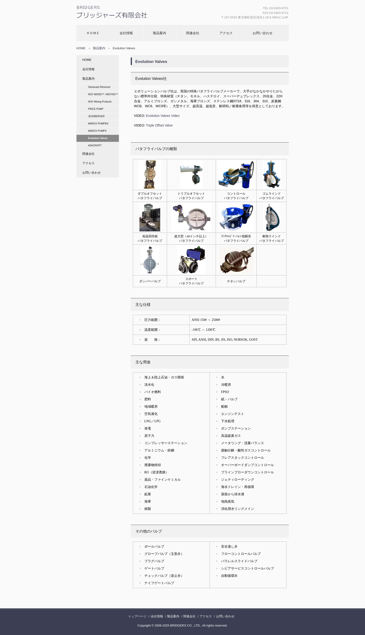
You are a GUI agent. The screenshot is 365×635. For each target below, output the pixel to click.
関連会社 (192, 33)
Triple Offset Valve (159, 125)
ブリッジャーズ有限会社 (110, 24)
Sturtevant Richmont (99, 87)
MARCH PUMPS (97, 131)
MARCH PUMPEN (98, 123)
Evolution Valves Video (163, 116)
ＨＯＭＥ (93, 33)
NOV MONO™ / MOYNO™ (103, 94)
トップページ (137, 616)
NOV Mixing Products (100, 101)
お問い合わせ (263, 33)
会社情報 (126, 33)
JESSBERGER (96, 116)
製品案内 (159, 33)
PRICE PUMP (96, 109)
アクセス (226, 33)
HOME (81, 48)
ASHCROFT (95, 145)
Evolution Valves (98, 138)
